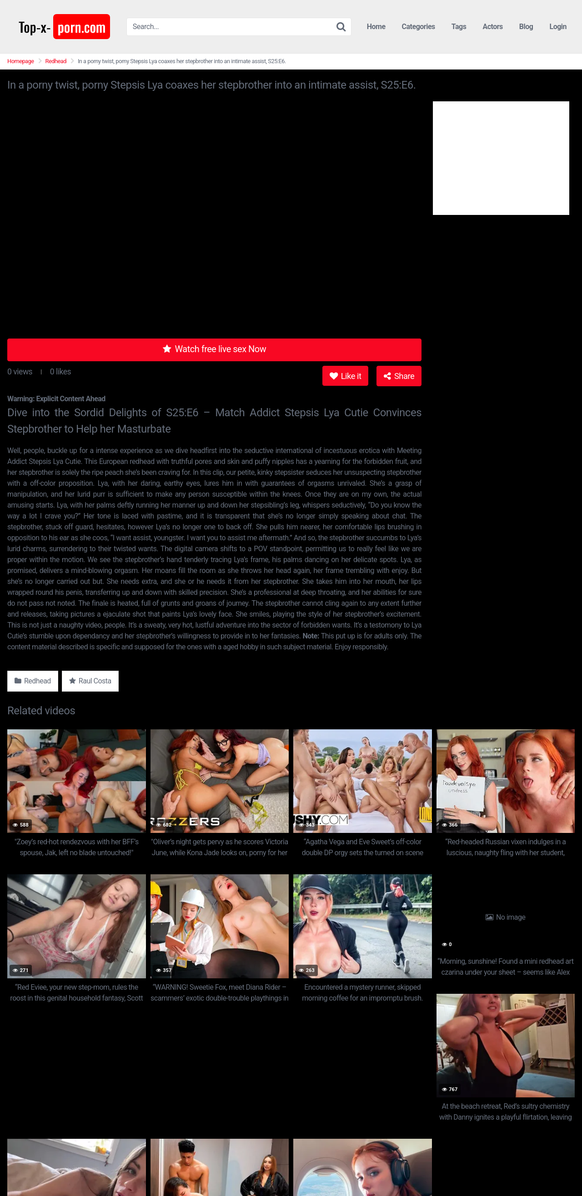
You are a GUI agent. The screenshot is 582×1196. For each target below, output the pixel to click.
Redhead (55, 61)
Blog (526, 26)
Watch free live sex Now (214, 349)
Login (558, 26)
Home (376, 26)
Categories (418, 26)
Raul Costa (90, 681)
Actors (492, 26)
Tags (459, 26)
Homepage (20, 61)
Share (399, 376)
